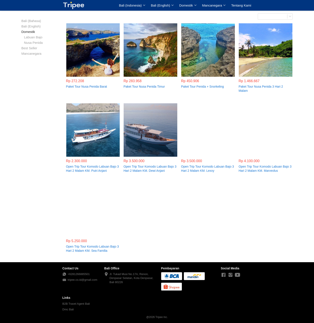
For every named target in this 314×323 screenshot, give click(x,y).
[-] (223, 275)
